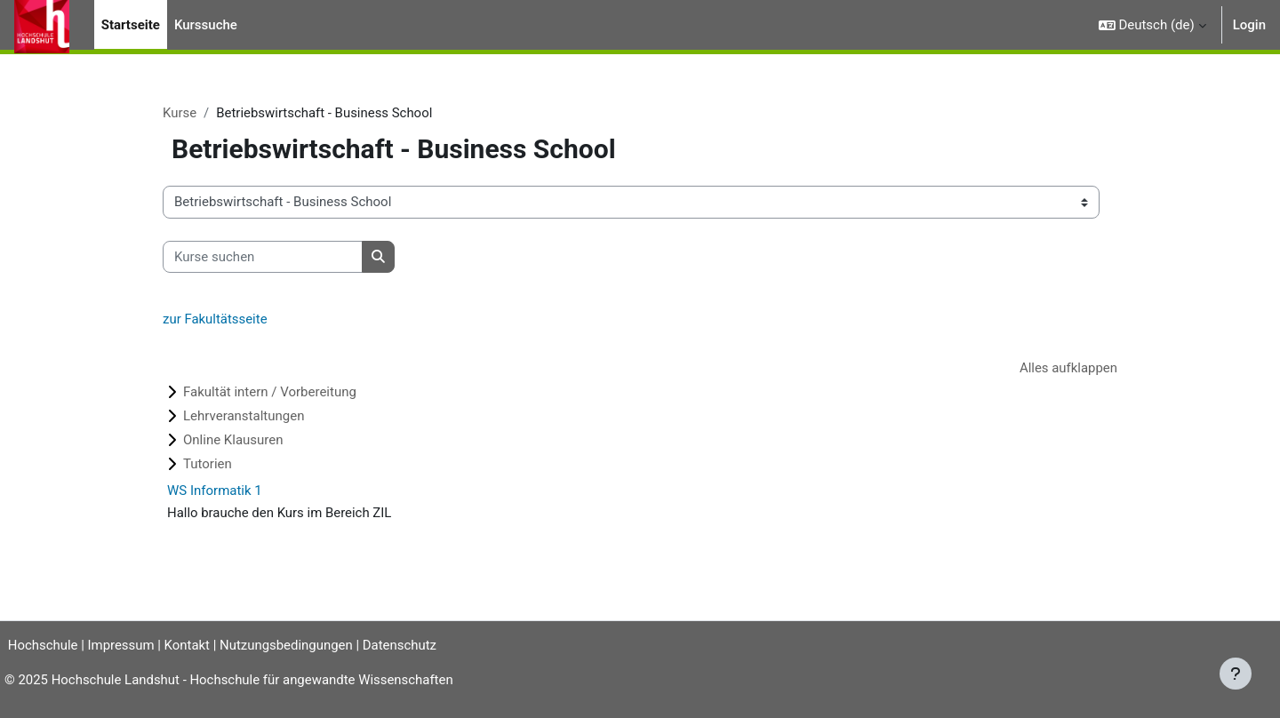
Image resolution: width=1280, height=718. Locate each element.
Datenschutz (407, 645)
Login (1249, 25)
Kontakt (194, 645)
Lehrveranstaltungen (243, 417)
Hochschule (42, 645)
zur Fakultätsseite (215, 320)
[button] (1152, 25)
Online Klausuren (233, 441)
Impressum (126, 645)
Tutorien (207, 465)
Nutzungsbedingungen (292, 645)
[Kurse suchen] (263, 257)
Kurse (179, 113)
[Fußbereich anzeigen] (1236, 674)
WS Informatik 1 (214, 491)
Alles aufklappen (1068, 368)
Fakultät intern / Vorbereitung (269, 393)
